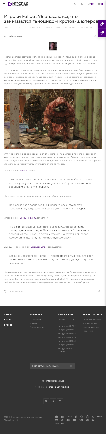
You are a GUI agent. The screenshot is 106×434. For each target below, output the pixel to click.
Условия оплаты (90, 323)
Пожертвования (37, 327)
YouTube (60, 401)
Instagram (46, 401)
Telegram (53, 401)
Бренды (8, 325)
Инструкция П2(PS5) (67, 341)
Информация (65, 314)
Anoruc (23, 170)
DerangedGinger (39, 247)
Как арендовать (92, 314)
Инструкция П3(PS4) (67, 333)
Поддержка (88, 331)
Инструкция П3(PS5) (67, 345)
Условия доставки (91, 327)
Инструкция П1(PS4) (67, 326)
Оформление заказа (92, 320)
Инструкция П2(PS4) (67, 330)
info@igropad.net (55, 381)
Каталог (9, 314)
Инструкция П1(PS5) (67, 337)
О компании (35, 320)
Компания (36, 314)
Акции (8, 320)
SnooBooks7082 (28, 218)
